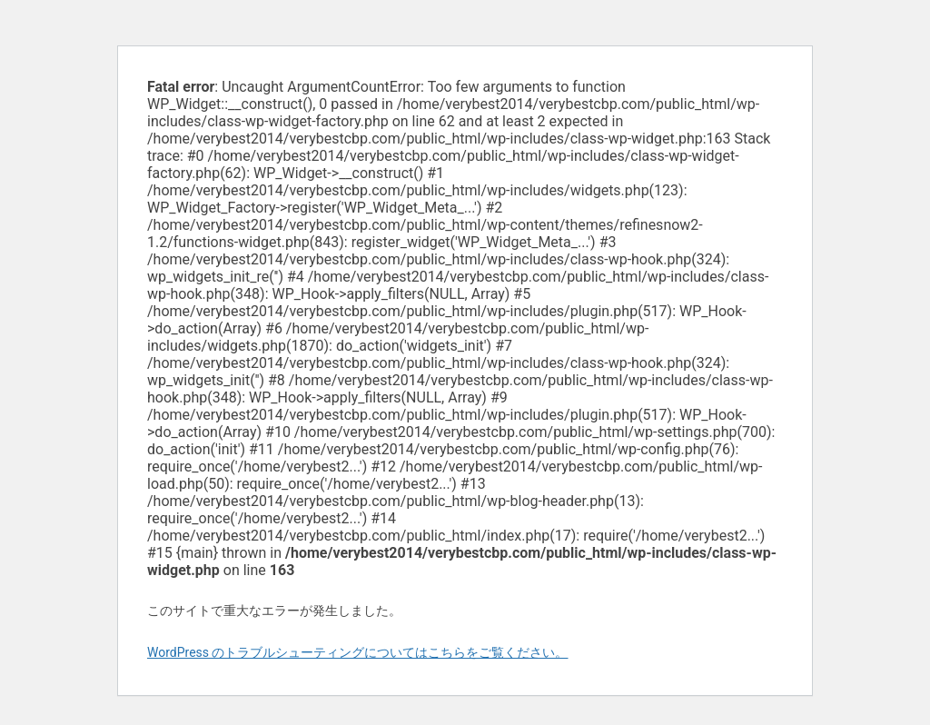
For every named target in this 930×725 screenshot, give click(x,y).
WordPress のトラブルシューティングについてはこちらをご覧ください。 (358, 652)
